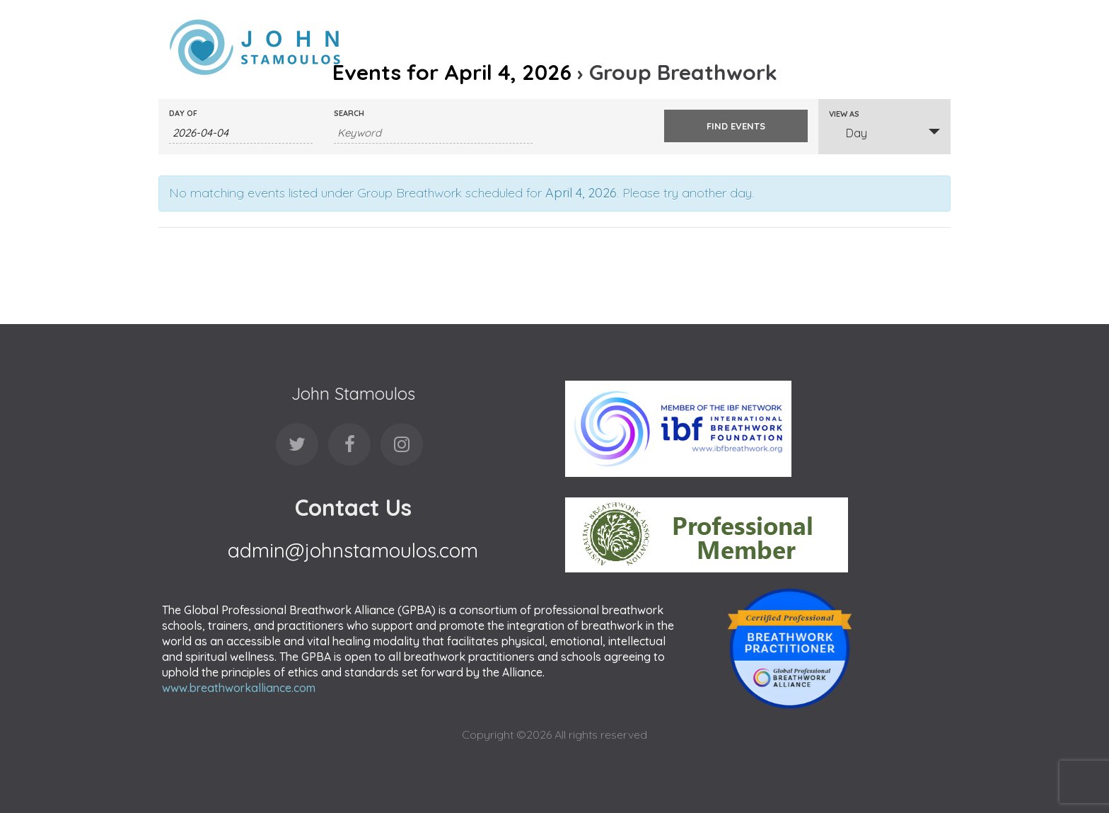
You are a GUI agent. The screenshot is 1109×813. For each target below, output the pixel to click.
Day (848, 133)
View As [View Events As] (844, 114)
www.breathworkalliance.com (238, 688)
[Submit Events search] (736, 126)
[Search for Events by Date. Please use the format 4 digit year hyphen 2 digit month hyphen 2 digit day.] (241, 133)
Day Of (183, 113)
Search (349, 113)
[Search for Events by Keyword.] (433, 133)
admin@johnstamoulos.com (353, 550)
